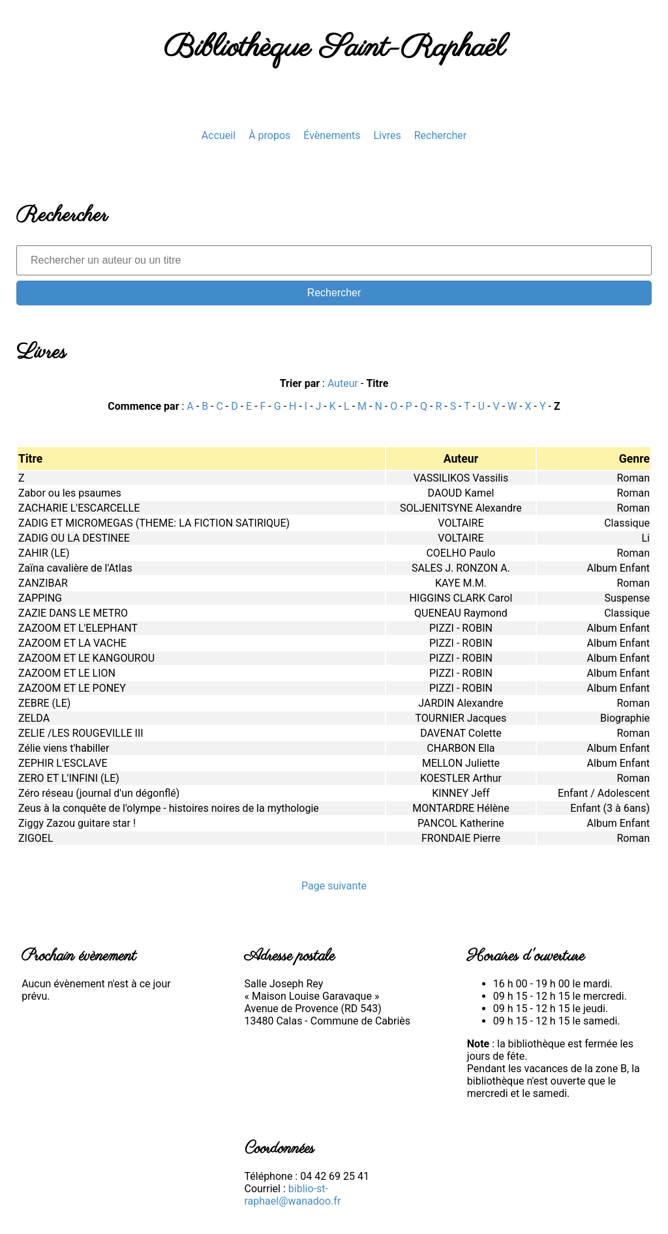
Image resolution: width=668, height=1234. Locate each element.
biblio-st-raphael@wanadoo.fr (293, 1194)
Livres (387, 135)
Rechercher (440, 135)
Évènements (331, 135)
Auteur (342, 383)
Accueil (218, 135)
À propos (269, 135)
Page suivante (334, 886)
